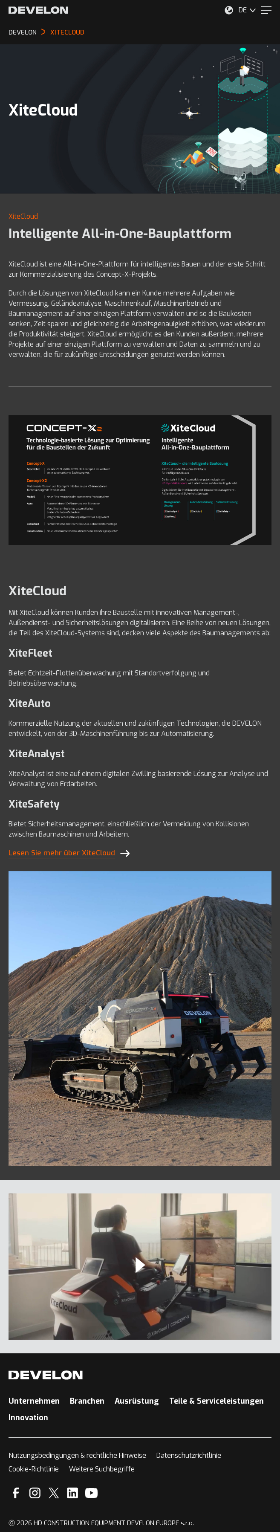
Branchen (87, 1401)
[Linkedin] (72, 1493)
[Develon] (38, 10)
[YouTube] (91, 1493)
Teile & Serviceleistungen (216, 1401)
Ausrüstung (137, 1401)
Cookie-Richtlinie (34, 1469)
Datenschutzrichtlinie (188, 1455)
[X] (53, 1493)
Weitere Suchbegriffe (102, 1469)
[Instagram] (35, 1493)
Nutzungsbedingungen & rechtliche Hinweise (77, 1455)
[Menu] (266, 10)
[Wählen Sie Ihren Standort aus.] (229, 10)
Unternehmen (34, 1401)
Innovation (28, 1418)
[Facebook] (16, 1493)
